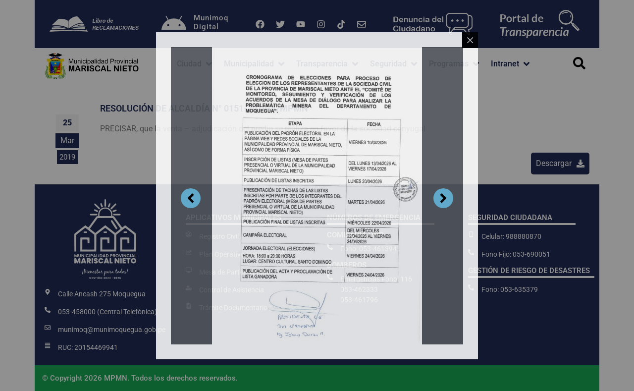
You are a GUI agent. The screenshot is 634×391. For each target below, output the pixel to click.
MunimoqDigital (211, 22)
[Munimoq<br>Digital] (173, 24)
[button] (195, 64)
